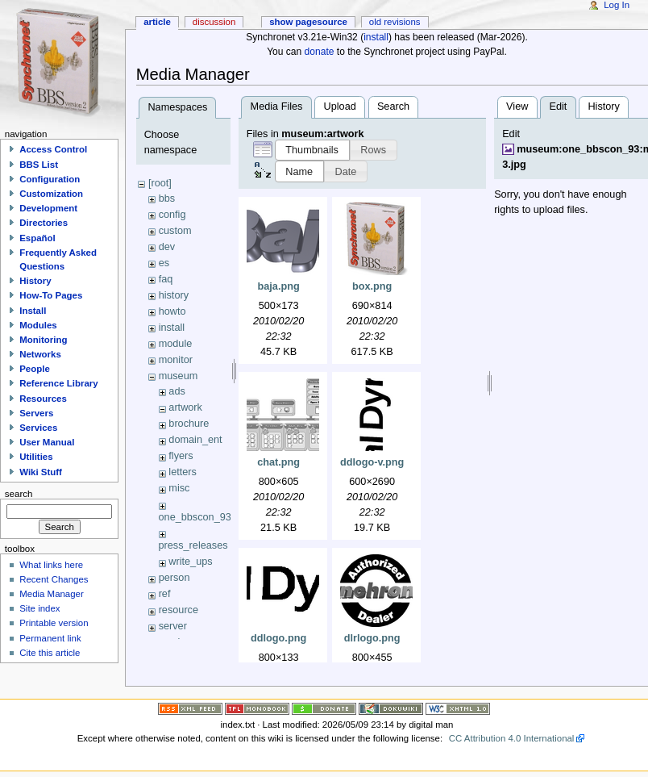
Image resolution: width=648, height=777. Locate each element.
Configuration (49, 179)
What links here (51, 565)
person (174, 577)
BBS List (38, 164)
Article (157, 22)
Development (48, 208)
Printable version (53, 623)
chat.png (278, 462)
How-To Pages (50, 295)
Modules (37, 325)
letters (182, 472)
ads (176, 391)
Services (38, 427)
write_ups (190, 561)
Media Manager (51, 594)
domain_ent (195, 439)
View (517, 106)
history (174, 295)
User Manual (46, 442)
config (172, 214)
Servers (36, 413)
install (375, 37)
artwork (185, 407)
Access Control (53, 149)
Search (393, 106)
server (173, 626)
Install (32, 310)
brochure (188, 423)
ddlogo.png (278, 638)
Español (37, 238)
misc (178, 488)
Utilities (35, 457)
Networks (40, 354)
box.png (372, 286)
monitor (176, 360)
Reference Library (58, 383)
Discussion (214, 22)
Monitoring (43, 340)
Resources (43, 398)
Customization (51, 193)
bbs (167, 198)
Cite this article (49, 653)
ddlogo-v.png (372, 462)
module (176, 343)
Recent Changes (53, 579)
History (603, 106)
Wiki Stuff (40, 472)
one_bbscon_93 (195, 517)
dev (167, 247)
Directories (43, 223)
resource (178, 610)
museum (178, 376)
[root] (160, 183)
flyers (180, 456)
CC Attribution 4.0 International (512, 738)
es (164, 263)
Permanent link (50, 638)
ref (165, 593)
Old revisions (395, 22)
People (34, 369)
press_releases (193, 545)
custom (175, 230)
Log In (616, 5)
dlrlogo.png (372, 638)
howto (172, 311)
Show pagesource (308, 22)
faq (166, 279)
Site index (39, 608)
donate (319, 51)
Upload (340, 106)
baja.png (279, 286)
